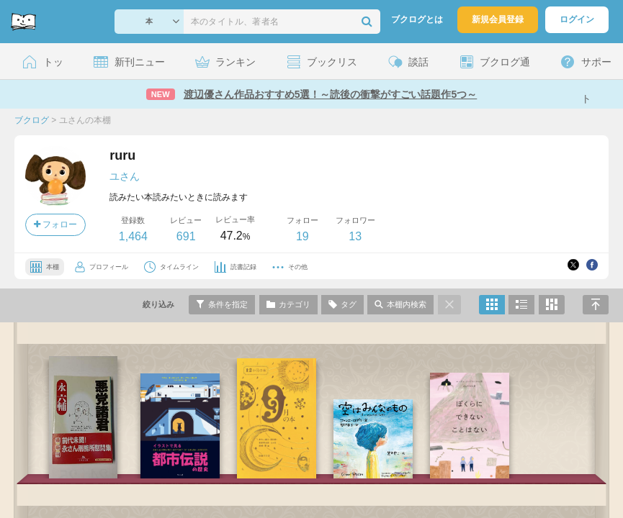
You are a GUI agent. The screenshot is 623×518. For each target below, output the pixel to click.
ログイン (577, 19)
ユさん (124, 176)
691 (186, 236)
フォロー (55, 224)
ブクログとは (417, 19)
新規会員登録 (498, 19)
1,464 (133, 236)
